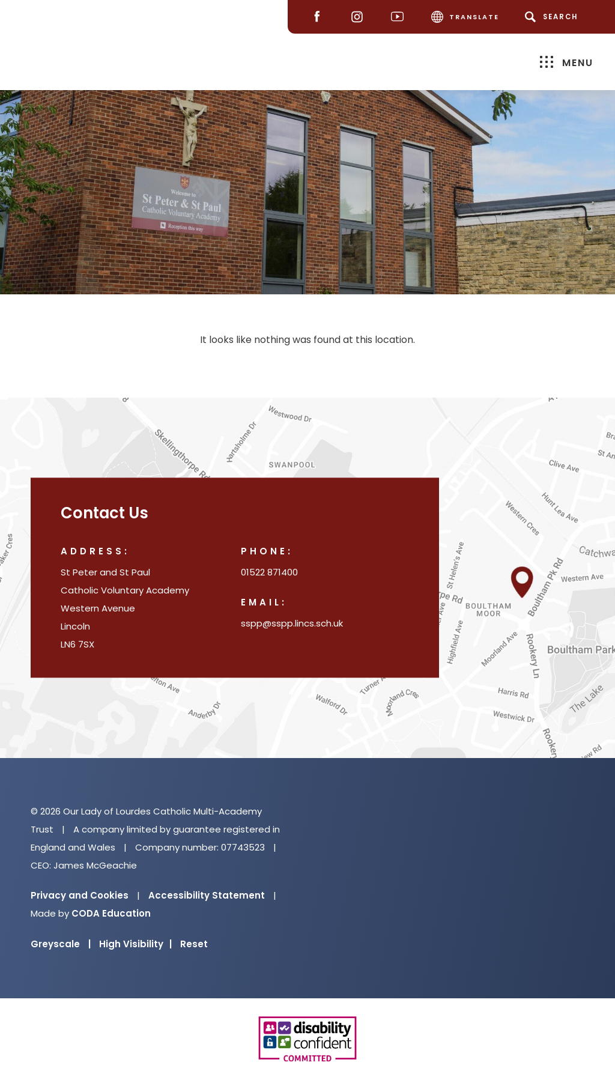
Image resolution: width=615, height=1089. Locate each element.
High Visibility (135, 944)
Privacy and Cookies (80, 895)
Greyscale (61, 944)
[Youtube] (400, 17)
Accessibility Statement (206, 895)
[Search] (553, 16)
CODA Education (111, 913)
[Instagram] (360, 17)
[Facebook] (320, 17)
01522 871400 (269, 572)
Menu (566, 62)
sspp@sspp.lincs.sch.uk (292, 623)
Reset (194, 944)
